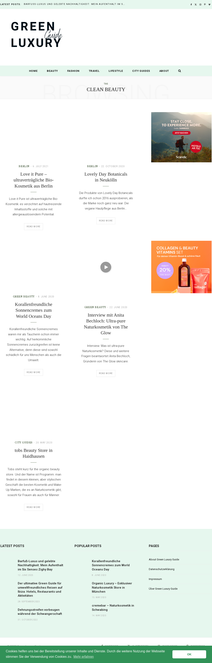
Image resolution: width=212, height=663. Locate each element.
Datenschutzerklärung (161, 569)
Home (33, 70)
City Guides (141, 70)
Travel (94, 70)
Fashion (73, 70)
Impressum (155, 579)
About (164, 70)
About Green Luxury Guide (164, 559)
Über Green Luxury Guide (163, 588)
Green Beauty (95, 307)
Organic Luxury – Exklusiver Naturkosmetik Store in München (112, 587)
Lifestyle (116, 70)
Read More (33, 226)
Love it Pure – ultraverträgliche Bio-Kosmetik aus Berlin (34, 180)
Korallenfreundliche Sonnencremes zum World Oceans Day (33, 310)
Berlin (24, 166)
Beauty (52, 70)
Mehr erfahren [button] (83, 656)
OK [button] (189, 654)
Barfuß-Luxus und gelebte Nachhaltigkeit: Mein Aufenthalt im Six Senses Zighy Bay (75, 4)
